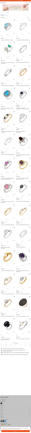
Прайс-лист (2, 371)
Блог (1, 413)
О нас (1, 383)
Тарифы (2, 372)
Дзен (1, 366)
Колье (1, 394)
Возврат (2, 405)
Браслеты (2, 390)
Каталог (4, 12)
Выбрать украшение (20, 0)
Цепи (1, 391)
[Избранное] (14, 20)
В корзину (1, 35)
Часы (1, 395)
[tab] (7, 34)
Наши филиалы (3, 364)
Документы (2, 416)
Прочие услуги (3, 382)
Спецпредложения (3, 409)
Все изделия (2, 386)
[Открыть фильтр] (29, 17)
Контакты (2, 417)
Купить (1, 379)
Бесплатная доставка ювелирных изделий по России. (9, 0)
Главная (1, 12)
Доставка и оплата (3, 404)
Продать (2, 378)
